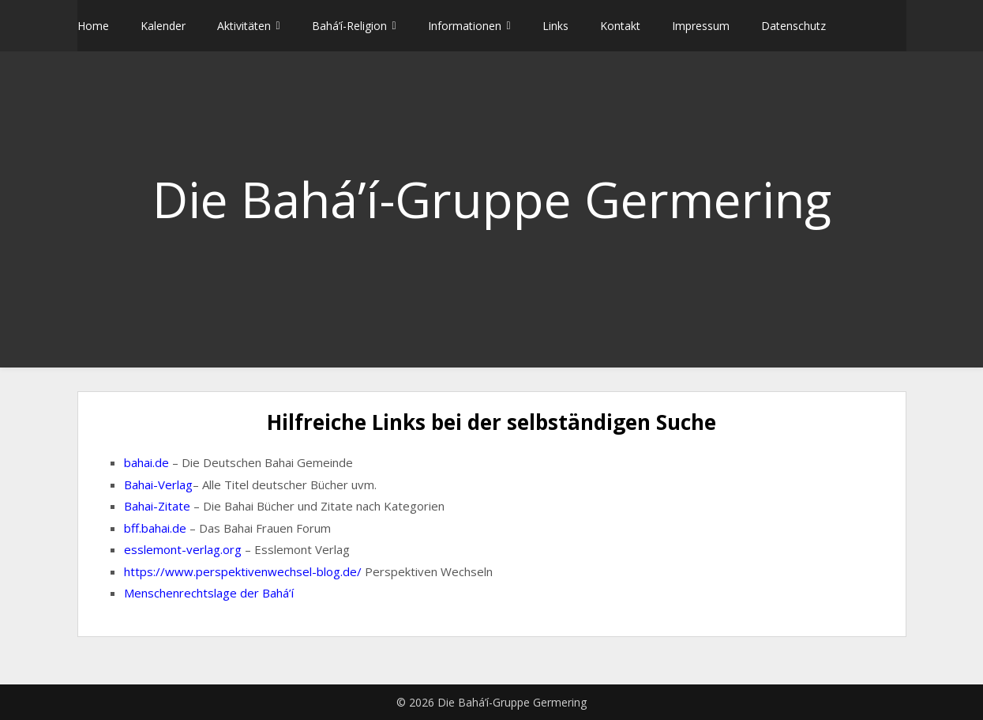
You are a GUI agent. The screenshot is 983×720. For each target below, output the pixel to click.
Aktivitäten (244, 25)
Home (93, 25)
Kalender (163, 25)
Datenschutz (793, 25)
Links (555, 25)
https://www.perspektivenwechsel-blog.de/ (243, 571)
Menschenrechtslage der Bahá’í (209, 593)
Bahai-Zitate (157, 506)
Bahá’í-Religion (349, 25)
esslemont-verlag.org (183, 549)
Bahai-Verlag (158, 484)
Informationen (464, 25)
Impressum (701, 25)
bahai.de (146, 462)
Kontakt (620, 25)
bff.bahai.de (155, 528)
